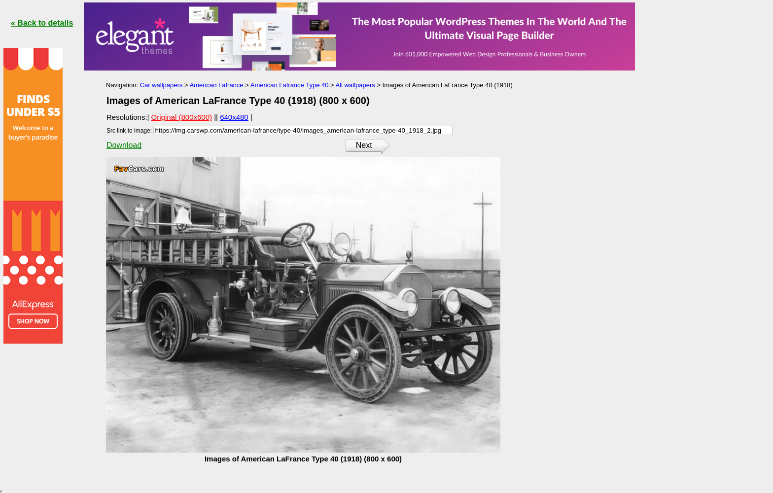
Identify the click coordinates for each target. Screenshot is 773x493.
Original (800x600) (181, 117)
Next (364, 145)
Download (123, 145)
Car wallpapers (161, 85)
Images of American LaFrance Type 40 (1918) (448, 85)
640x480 (234, 117)
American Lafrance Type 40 (289, 85)
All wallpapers (355, 85)
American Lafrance (216, 85)
